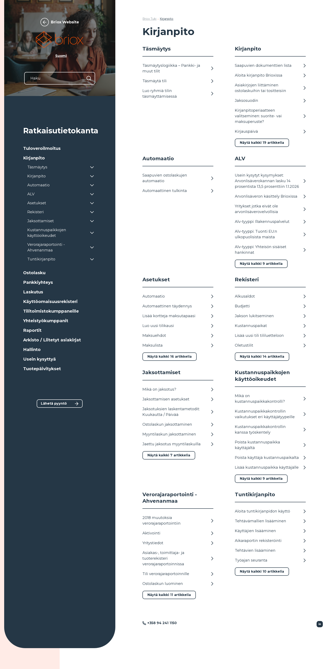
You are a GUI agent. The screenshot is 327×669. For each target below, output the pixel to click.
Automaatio (158, 158)
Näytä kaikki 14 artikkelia (262, 356)
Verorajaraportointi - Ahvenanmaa (169, 497)
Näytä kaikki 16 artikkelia (169, 356)
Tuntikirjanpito (255, 494)
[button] (59, 148)
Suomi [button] (61, 56)
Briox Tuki (149, 19)
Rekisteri (247, 279)
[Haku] (59, 78)
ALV (240, 158)
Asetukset (156, 279)
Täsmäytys (156, 49)
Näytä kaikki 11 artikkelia (169, 595)
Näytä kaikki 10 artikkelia (262, 571)
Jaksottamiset (161, 372)
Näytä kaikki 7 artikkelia (168, 455)
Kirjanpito (166, 19)
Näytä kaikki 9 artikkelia (261, 264)
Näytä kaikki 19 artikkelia (262, 143)
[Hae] (89, 78)
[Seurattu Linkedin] (320, 624)
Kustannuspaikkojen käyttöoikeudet (262, 375)
